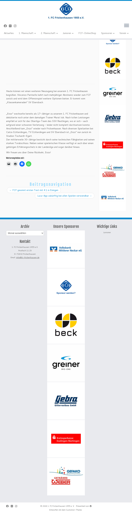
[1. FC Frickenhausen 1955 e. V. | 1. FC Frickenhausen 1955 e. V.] (66, 10)
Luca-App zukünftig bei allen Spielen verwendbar (64, 195)
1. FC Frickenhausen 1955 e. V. (61, 506)
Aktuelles (9, 33)
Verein (124, 33)
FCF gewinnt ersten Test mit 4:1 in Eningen (33, 190)
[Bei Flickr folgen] (11, 26)
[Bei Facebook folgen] (6, 26)
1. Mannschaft (27, 33)
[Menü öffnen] (126, 25)
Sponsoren (107, 33)
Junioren (68, 33)
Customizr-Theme (74, 510)
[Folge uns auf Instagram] (16, 26)
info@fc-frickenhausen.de (27, 257)
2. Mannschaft (49, 33)
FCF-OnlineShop (87, 33)
